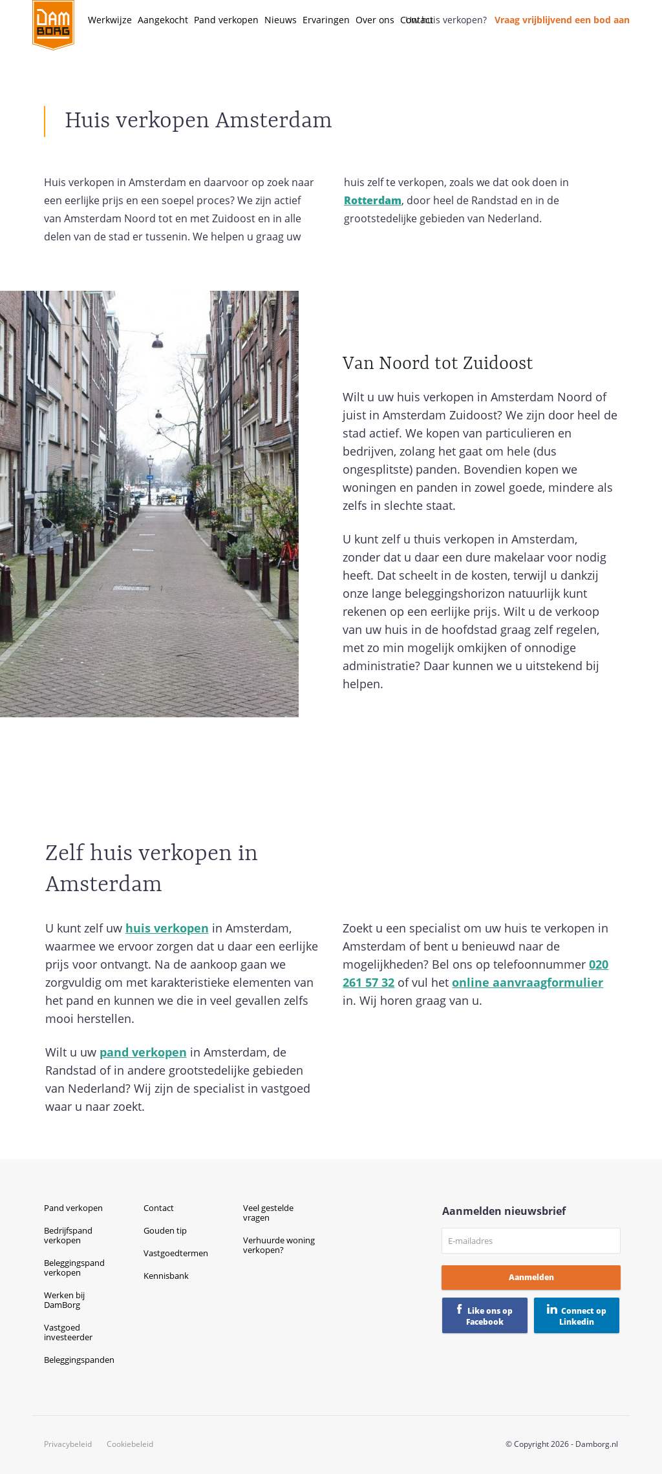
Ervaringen (326, 20)
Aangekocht (163, 20)
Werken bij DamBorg (64, 1300)
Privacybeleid (68, 1444)
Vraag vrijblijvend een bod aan (562, 20)
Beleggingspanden (79, 1359)
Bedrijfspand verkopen (68, 1235)
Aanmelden (531, 1277)
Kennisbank (166, 1275)
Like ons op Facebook (489, 1316)
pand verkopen (143, 1052)
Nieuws (280, 20)
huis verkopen (167, 928)
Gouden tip (165, 1230)
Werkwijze (110, 20)
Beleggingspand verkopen (74, 1267)
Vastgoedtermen (176, 1253)
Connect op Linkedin (582, 1316)
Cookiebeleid (130, 1444)
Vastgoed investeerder (68, 1332)
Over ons (375, 20)
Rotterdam (372, 200)
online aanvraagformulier (527, 982)
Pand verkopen (226, 20)
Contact (416, 20)
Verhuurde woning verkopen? (279, 1245)
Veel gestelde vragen (268, 1212)
